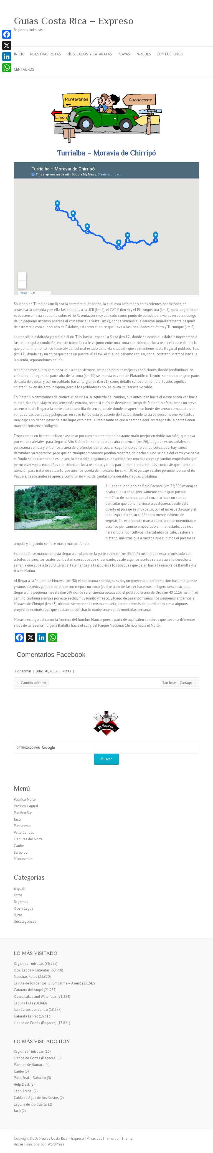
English (19, 888)
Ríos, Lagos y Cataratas (89, 54)
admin (26, 671)
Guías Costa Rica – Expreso (74, 20)
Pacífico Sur (23, 812)
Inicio (19, 54)
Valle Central (24, 832)
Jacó (17, 819)
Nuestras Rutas (45, 54)
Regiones (21, 901)
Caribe (19, 845)
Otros (18, 895)
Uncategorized (25, 921)
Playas (124, 54)
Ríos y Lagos (23, 908)
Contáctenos (170, 54)
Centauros (24, 69)
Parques (143, 54)
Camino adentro (31, 682)
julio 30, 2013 (46, 671)
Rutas (66, 671)
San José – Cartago (179, 682)
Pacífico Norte (25, 799)
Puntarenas (22, 825)
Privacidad (94, 1138)
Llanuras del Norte (28, 839)
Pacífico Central (26, 806)
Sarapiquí (21, 852)
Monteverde (23, 858)
